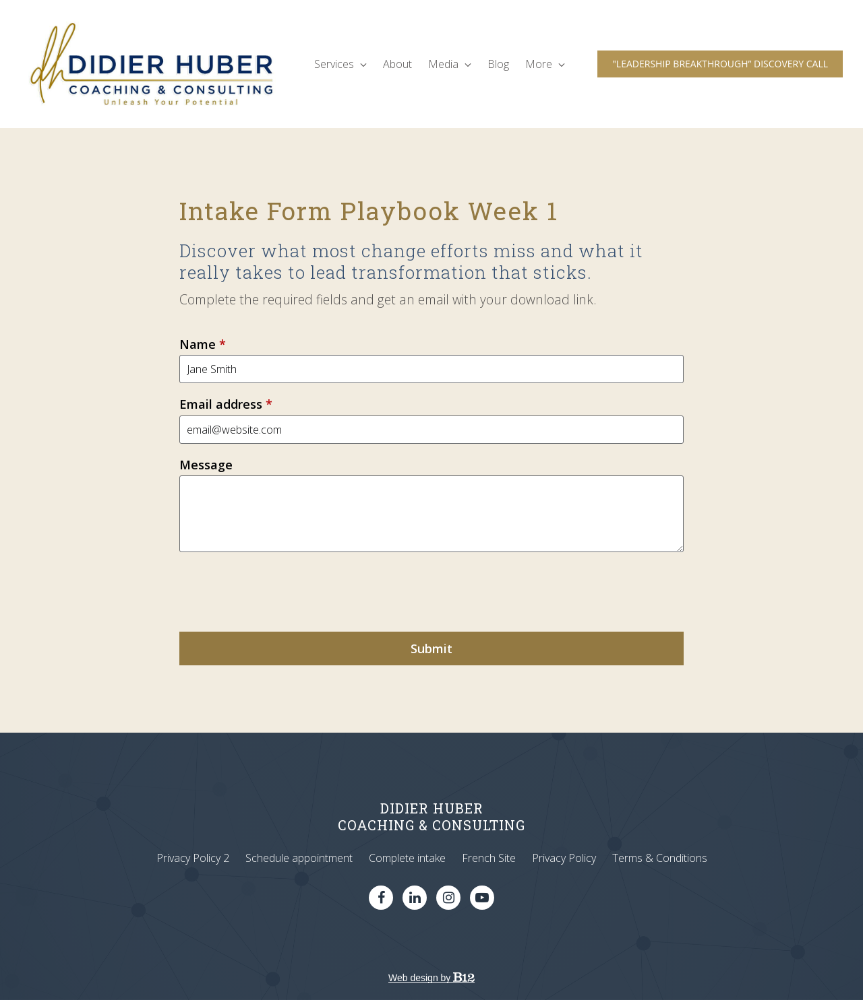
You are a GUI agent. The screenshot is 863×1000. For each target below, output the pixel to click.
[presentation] (281, 592)
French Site (489, 858)
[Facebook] (381, 898)
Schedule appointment (299, 858)
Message (206, 465)
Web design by (431, 977)
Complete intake (407, 858)
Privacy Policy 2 (192, 858)
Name (202, 344)
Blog (498, 64)
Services (340, 64)
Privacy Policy (564, 858)
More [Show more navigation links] (545, 64)
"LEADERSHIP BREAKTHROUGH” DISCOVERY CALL (720, 63)
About (397, 64)
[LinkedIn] (415, 898)
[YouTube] (482, 898)
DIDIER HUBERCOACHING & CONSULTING (431, 816)
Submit (431, 648)
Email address (225, 404)
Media (449, 64)
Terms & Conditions (659, 858)
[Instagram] (448, 898)
